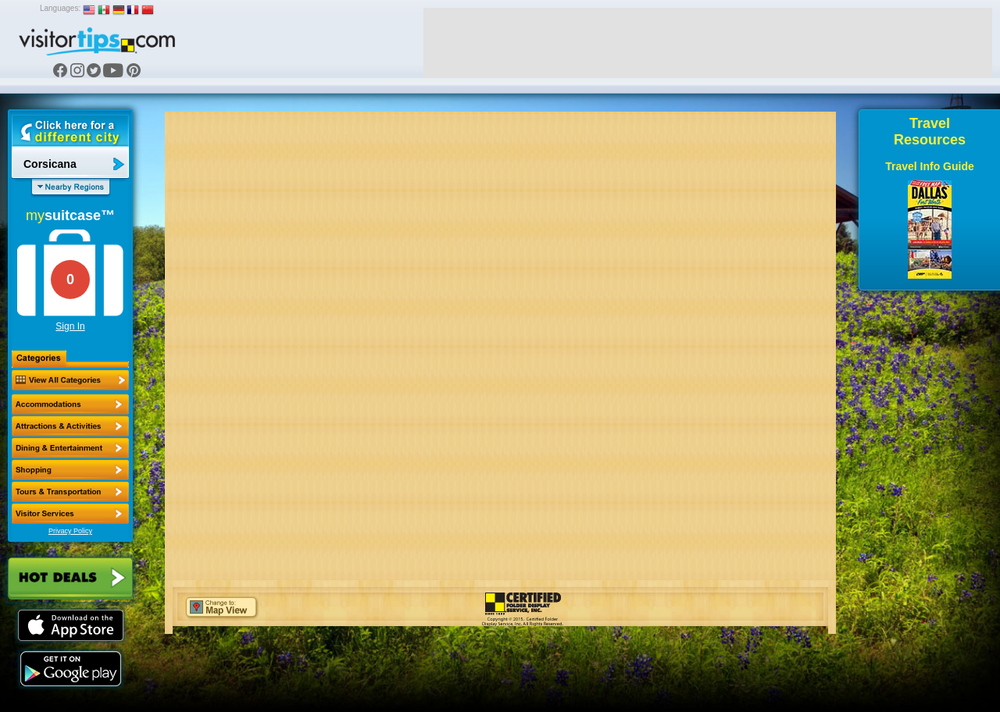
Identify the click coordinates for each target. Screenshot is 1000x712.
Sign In (69, 326)
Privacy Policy (70, 531)
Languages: (60, 8)
